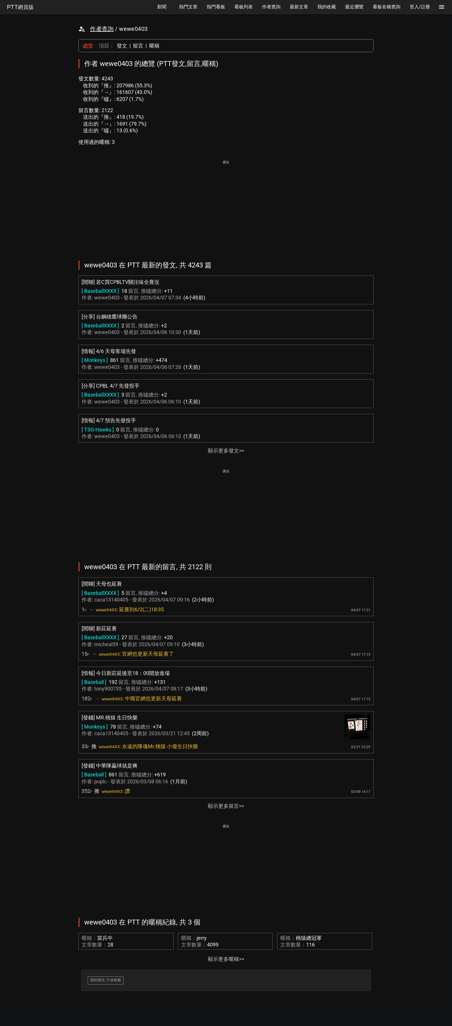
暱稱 (154, 46)
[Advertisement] (226, 206)
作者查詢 (102, 28)
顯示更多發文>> (226, 451)
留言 (138, 46)
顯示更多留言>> (226, 806)
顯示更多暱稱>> (226, 959)
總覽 (88, 46)
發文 (122, 46)
